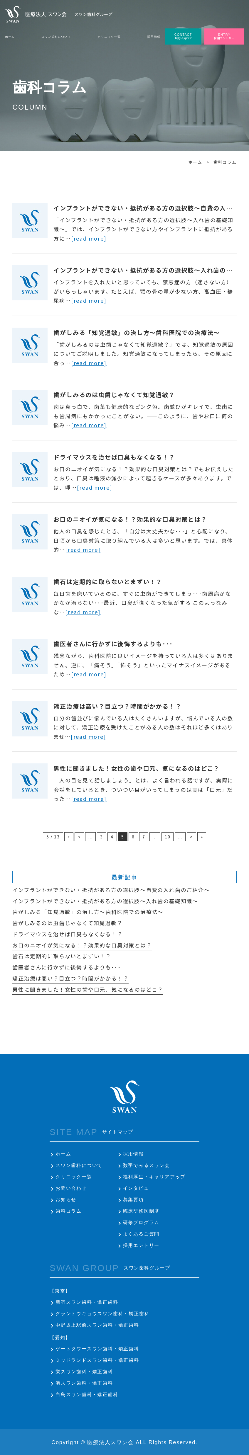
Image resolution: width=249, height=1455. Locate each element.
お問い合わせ (71, 1188)
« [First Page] (69, 837)
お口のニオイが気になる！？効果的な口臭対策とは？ (130, 519)
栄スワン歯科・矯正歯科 (84, 1371)
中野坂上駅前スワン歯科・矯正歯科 (97, 1325)
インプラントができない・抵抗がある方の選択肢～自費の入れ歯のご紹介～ (111, 890)
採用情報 (133, 1153)
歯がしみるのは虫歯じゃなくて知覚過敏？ (114, 394)
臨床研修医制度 (141, 1211)
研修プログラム (141, 1222)
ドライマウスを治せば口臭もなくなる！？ (114, 457)
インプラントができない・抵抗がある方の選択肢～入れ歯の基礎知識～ (105, 901)
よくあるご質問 (141, 1233)
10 (168, 837)
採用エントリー (141, 1245)
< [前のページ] (79, 837)
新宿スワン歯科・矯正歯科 (86, 1302)
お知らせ (65, 1199)
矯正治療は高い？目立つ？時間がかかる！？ (117, 706)
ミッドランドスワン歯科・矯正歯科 (97, 1360)
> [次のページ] (191, 837)
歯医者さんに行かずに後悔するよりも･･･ (113, 643)
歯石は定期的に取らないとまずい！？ (107, 581)
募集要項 (133, 1199)
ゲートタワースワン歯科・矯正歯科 (97, 1348)
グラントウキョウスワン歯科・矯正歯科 (102, 1313)
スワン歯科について (78, 1165)
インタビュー (138, 1188)
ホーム (63, 1153)
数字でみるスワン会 (146, 1165)
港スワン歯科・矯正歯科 (84, 1383)
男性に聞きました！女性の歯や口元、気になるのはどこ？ (136, 768)
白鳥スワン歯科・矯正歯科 (86, 1394)
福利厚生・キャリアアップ (154, 1176)
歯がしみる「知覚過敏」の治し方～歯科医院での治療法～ (136, 332)
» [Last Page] (202, 837)
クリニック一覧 (73, 1176)
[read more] (89, 238)
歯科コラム (68, 1211)
